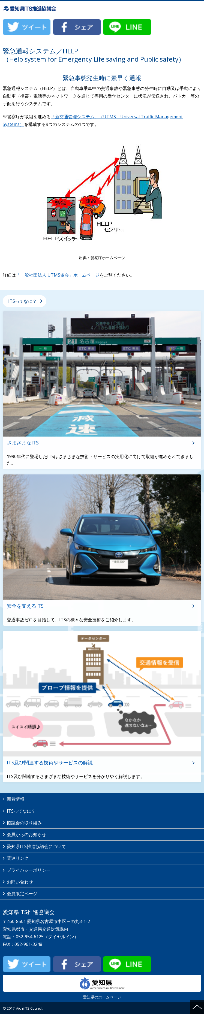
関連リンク (18, 858)
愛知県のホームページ (102, 987)
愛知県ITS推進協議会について (36, 846)
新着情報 (15, 799)
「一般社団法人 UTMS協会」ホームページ (58, 275)
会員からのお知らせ (26, 834)
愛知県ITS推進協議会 (30, 8)
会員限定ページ (22, 894)
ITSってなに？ (22, 301)
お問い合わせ (20, 882)
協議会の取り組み (24, 823)
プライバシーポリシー (28, 870)
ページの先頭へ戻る (197, 1007)
